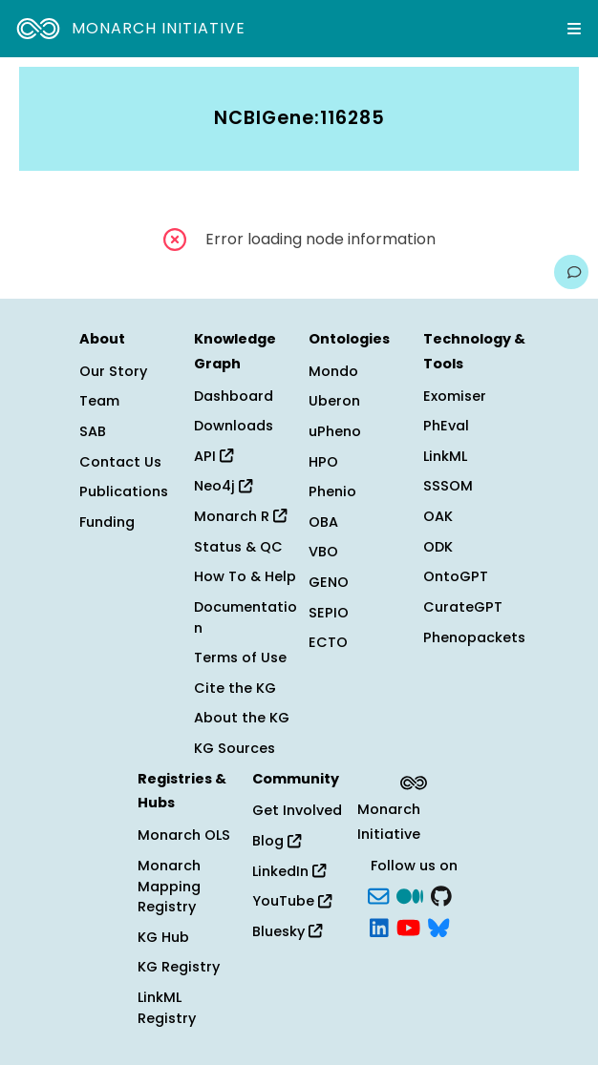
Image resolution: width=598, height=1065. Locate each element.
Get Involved (297, 810)
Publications (123, 491)
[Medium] (409, 894)
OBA (323, 522)
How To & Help (245, 576)
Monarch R (240, 516)
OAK (438, 516)
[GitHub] (441, 894)
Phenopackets (474, 637)
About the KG (241, 717)
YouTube (291, 900)
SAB (92, 431)
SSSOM (448, 485)
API (213, 456)
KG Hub (163, 937)
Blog (276, 840)
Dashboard (233, 396)
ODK (438, 546)
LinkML (445, 456)
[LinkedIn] (379, 926)
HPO (323, 461)
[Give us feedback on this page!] (571, 272)
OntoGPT (455, 576)
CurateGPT (462, 606)
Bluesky (287, 931)
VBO (323, 551)
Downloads (233, 425)
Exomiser (454, 396)
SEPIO (329, 612)
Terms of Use (240, 657)
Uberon (334, 400)
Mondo (333, 371)
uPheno (335, 431)
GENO (329, 582)
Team (99, 400)
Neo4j (223, 485)
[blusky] (438, 926)
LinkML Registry (167, 1008)
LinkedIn (289, 871)
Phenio (332, 491)
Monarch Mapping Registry (169, 886)
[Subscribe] (378, 894)
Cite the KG (235, 688)
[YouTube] (408, 926)
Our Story (113, 371)
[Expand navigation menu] (574, 28)
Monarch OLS (184, 835)
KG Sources (234, 748)
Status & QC (238, 546)
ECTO (328, 642)
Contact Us (120, 461)
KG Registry (179, 966)
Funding (107, 522)
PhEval (446, 425)
